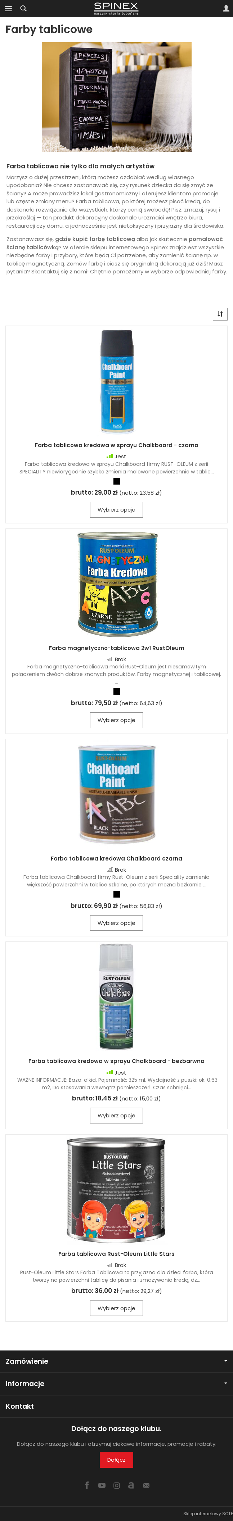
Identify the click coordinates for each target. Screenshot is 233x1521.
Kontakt (20, 1406)
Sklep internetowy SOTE (208, 1514)
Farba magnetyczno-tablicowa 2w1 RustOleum (116, 648)
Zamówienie (116, 1361)
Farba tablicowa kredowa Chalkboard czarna (116, 858)
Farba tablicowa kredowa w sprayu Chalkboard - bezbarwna (116, 1061)
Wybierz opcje (116, 509)
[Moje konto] (226, 8)
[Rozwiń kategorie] (8, 8)
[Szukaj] (23, 8)
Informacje (116, 1384)
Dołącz (116, 1459)
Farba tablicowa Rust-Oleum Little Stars (116, 1254)
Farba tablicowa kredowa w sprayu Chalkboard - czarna (116, 445)
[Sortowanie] (220, 314)
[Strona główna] (116, 8)
